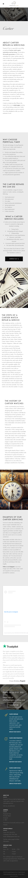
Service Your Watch (15, 783)
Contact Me (14, 705)
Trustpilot (22, 681)
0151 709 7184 (13, 834)
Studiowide (15, 874)
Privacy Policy (21, 874)
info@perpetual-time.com (14, 700)
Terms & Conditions (14, 876)
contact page (16, 105)
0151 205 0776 (11, 832)
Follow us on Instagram (8, 566)
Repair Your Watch (15, 732)
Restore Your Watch (15, 762)
